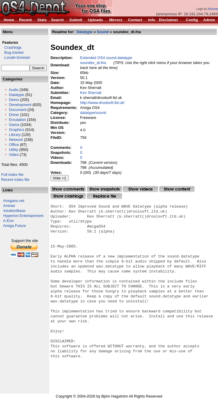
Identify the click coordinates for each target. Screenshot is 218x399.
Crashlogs (11, 47)
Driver (14, 114)
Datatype (16, 94)
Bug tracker (12, 52)
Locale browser (15, 57)
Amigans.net (13, 200)
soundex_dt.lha (93, 62)
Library (15, 134)
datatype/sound (93, 112)
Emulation (17, 119)
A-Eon (8, 220)
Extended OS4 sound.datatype (106, 57)
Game (14, 124)
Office (14, 144)
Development (20, 104)
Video (13, 154)
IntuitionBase (14, 210)
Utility (13, 149)
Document (17, 109)
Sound (103, 32)
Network (16, 139)
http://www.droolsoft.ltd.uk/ (102, 102)
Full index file (12, 174)
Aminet (9, 205)
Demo (14, 99)
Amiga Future (14, 225)
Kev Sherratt (90, 92)
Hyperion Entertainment (23, 215)
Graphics (16, 129)
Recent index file (15, 179)
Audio (13, 89)
